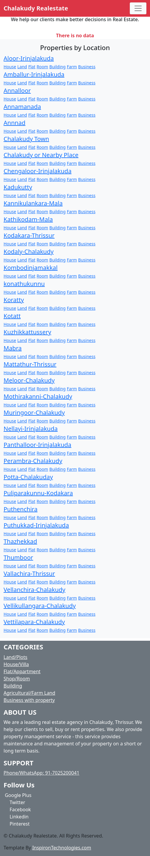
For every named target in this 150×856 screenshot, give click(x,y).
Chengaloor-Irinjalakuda (37, 171)
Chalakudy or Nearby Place (41, 155)
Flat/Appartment (22, 671)
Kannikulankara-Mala (33, 203)
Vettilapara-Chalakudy (34, 622)
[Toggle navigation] (138, 8)
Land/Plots (15, 657)
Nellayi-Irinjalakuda (31, 429)
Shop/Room (17, 678)
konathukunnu (24, 284)
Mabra (13, 348)
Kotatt (12, 316)
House (10, 66)
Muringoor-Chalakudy (34, 412)
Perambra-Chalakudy (33, 461)
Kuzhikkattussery (27, 332)
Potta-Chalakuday (28, 477)
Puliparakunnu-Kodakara (38, 493)
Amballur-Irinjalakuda (34, 74)
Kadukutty (18, 187)
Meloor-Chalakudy (29, 380)
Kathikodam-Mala (28, 219)
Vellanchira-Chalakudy (34, 590)
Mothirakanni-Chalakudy (38, 396)
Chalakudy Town (26, 139)
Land (22, 66)
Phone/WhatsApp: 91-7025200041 (41, 773)
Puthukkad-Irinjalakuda (36, 525)
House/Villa (16, 664)
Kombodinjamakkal (30, 268)
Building (57, 66)
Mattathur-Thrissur (30, 364)
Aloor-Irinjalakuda (29, 58)
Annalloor (17, 90)
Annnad (14, 123)
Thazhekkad (20, 541)
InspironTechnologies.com (61, 847)
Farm (72, 66)
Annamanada (22, 107)
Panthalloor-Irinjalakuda (37, 445)
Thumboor (18, 557)
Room (42, 66)
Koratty (14, 300)
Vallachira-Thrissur (29, 573)
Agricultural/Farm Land (29, 693)
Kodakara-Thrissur (29, 235)
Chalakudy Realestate (36, 8)
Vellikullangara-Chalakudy (40, 606)
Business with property (29, 700)
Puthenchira (21, 509)
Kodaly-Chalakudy (29, 251)
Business (87, 66)
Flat (31, 66)
